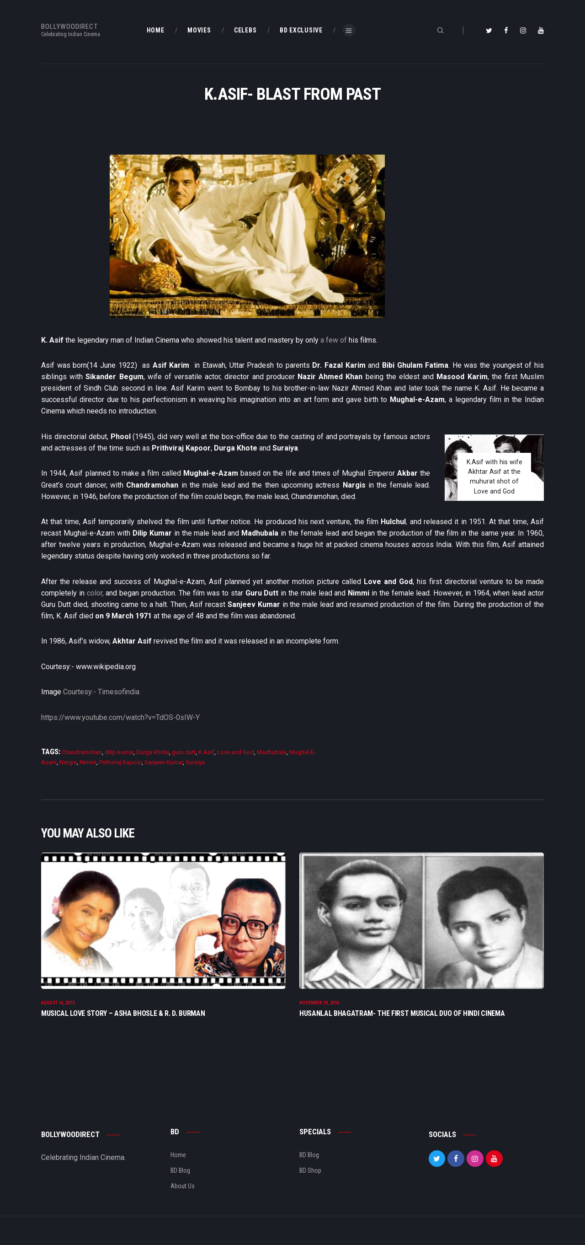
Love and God (235, 752)
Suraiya (195, 762)
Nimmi (88, 762)
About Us (182, 1196)
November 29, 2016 (319, 1013)
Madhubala (272, 752)
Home (178, 1165)
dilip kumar (119, 752)
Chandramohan (82, 752)
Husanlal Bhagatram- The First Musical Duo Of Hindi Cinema (402, 1023)
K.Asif (206, 752)
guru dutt (184, 752)
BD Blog (180, 1181)
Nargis (68, 762)
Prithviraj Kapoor (120, 762)
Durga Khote (152, 752)
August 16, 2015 (57, 1013)
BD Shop (310, 1181)
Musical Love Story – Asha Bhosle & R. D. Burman (123, 1023)
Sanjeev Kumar (163, 762)
